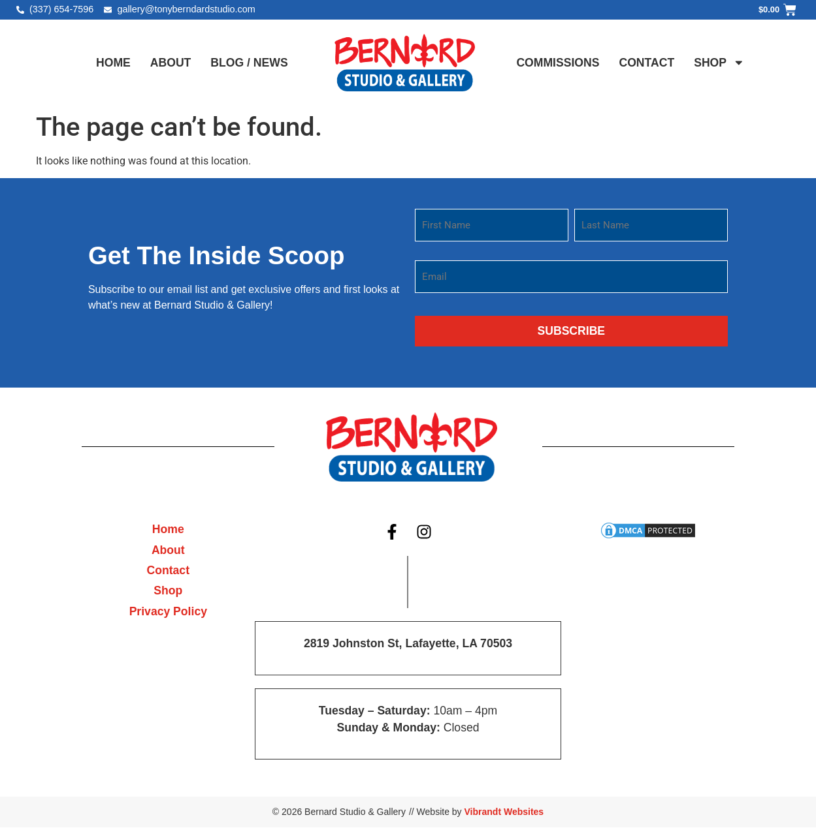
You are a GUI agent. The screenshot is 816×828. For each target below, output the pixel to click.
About (170, 62)
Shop (719, 62)
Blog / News (248, 62)
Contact (646, 62)
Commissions (557, 62)
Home (113, 62)
